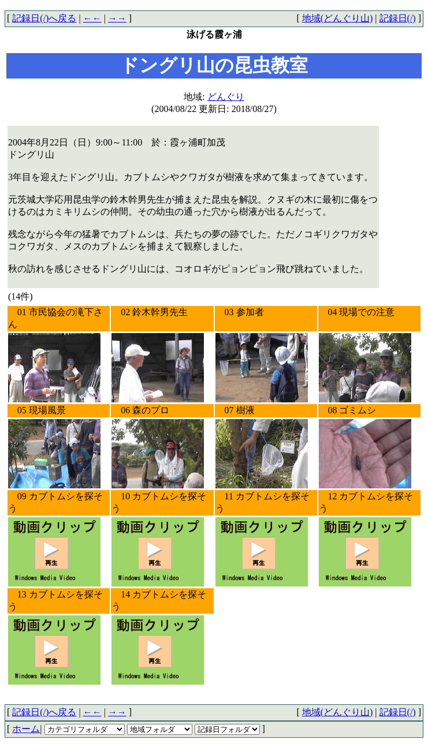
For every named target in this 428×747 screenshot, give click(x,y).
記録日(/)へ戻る (44, 18)
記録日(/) (397, 18)
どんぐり (225, 97)
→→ (117, 18)
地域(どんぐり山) (337, 18)
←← (92, 18)
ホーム (26, 729)
